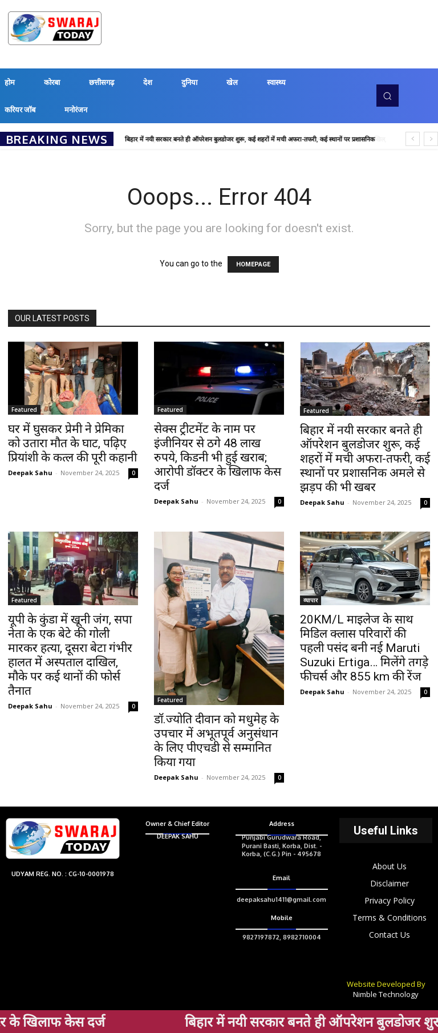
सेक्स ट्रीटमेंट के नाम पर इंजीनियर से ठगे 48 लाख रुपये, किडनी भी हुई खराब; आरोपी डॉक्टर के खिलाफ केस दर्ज (217, 457)
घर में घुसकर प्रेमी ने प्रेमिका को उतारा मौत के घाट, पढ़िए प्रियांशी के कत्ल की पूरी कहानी (72, 443)
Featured (24, 410)
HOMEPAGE (253, 264)
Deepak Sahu (30, 472)
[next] (431, 139)
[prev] (412, 139)
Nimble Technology (386, 994)
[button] (387, 95)
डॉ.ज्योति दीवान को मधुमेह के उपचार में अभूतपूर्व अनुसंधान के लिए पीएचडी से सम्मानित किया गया (216, 740)
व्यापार (310, 600)
